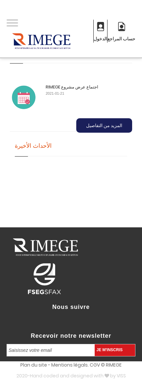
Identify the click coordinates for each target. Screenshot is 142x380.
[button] (12, 23)
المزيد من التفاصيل (104, 125)
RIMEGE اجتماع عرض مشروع (72, 87)
